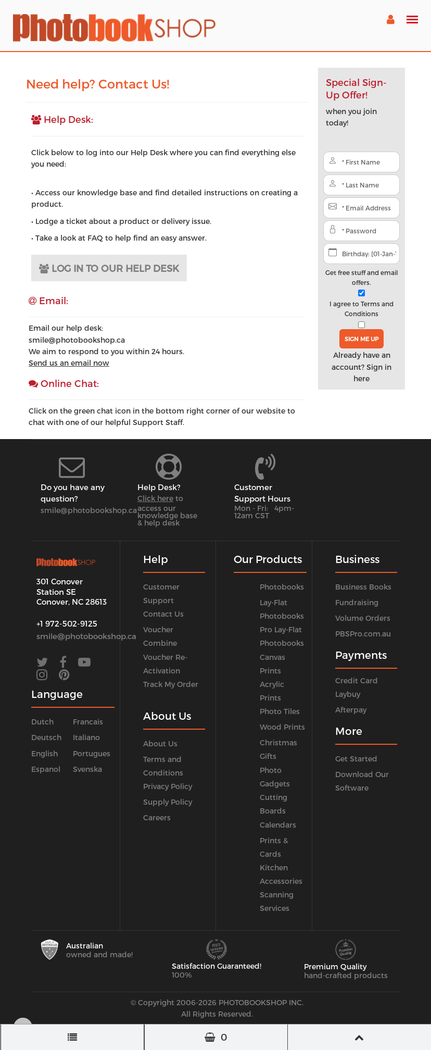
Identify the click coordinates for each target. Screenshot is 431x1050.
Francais (88, 721)
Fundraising (356, 602)
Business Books (363, 586)
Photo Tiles (280, 711)
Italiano (86, 737)
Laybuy (347, 694)
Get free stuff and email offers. (361, 277)
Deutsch (46, 737)
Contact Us (163, 613)
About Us (160, 743)
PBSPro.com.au (363, 633)
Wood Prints (282, 726)
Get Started (356, 758)
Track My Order (170, 684)
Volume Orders (362, 618)
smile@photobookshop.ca (89, 510)
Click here (155, 498)
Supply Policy (167, 801)
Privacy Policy (167, 786)
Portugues (91, 753)
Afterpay (350, 709)
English (44, 753)
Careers (157, 817)
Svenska (87, 769)
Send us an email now (69, 362)
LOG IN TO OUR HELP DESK (109, 267)
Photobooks (282, 586)
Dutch (42, 721)
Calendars (278, 824)
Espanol (45, 769)
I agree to (361, 308)
